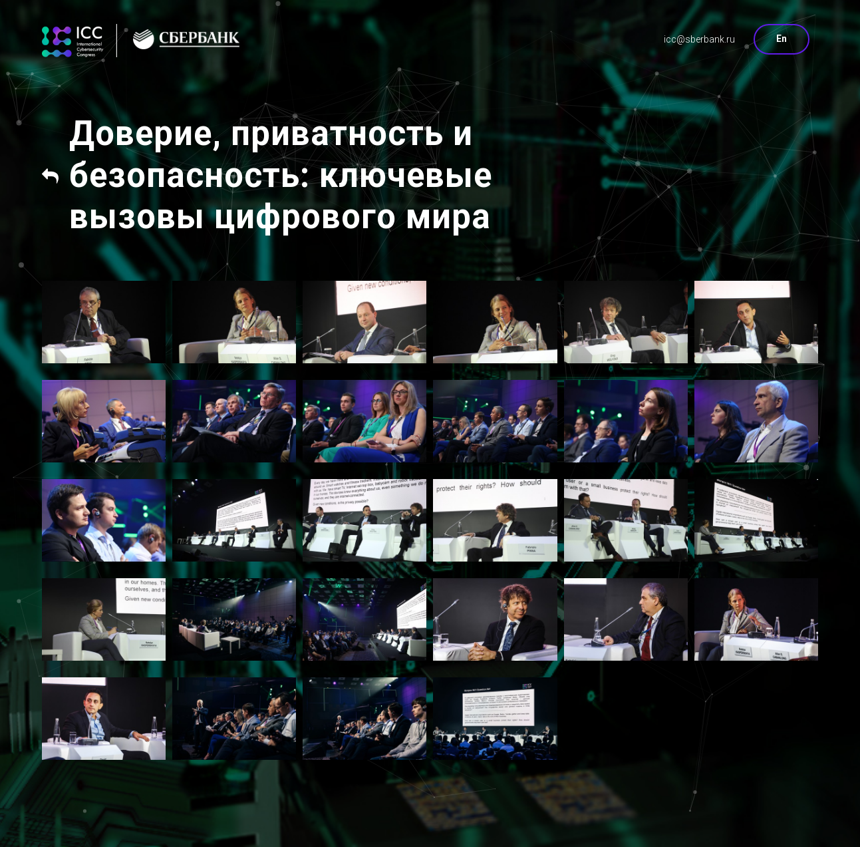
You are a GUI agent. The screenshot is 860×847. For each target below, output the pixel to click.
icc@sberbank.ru (699, 39)
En (781, 38)
